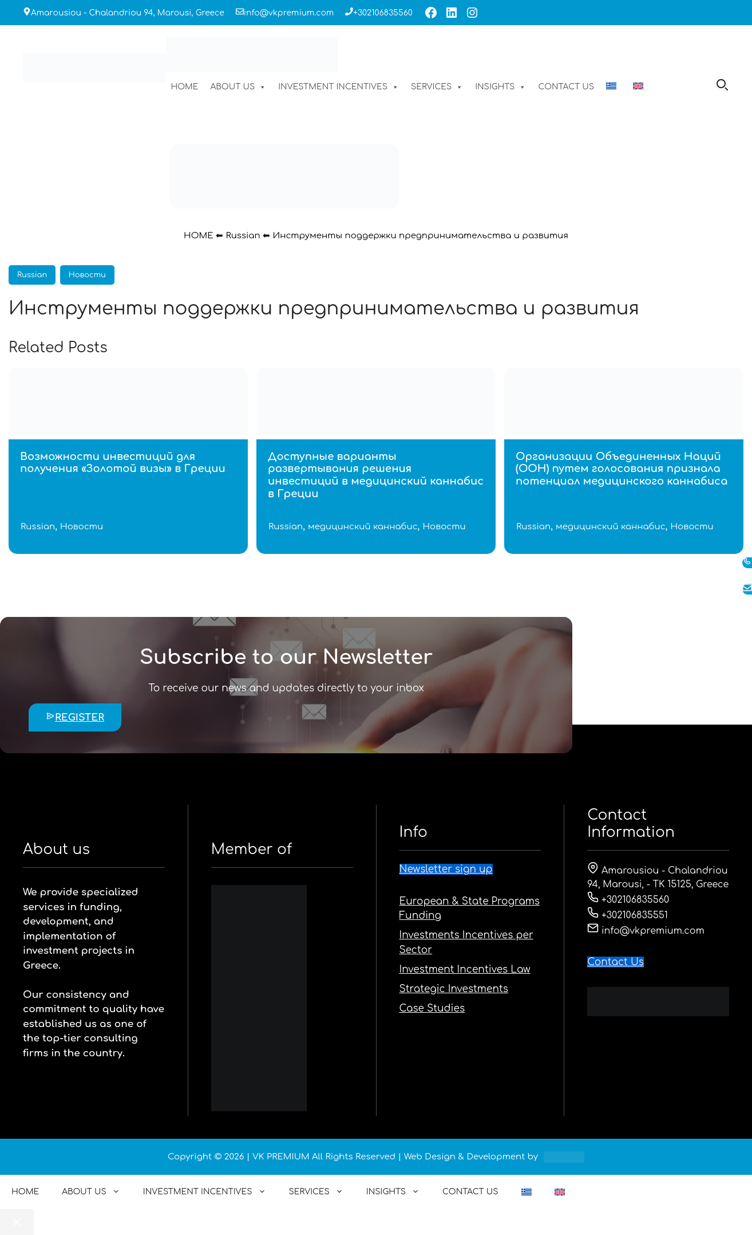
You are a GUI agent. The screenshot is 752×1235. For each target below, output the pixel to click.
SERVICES (437, 87)
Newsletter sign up (446, 869)
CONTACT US (566, 86)
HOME (184, 86)
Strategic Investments (453, 989)
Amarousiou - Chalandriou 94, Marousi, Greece (127, 13)
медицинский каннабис (363, 527)
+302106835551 (627, 915)
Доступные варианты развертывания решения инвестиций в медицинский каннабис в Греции (376, 475)
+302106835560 (383, 13)
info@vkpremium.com (289, 13)
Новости (87, 275)
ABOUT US (239, 87)
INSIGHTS (500, 87)
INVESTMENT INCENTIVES (338, 87)
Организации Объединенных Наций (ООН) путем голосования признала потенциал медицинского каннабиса (621, 469)
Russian (242, 236)
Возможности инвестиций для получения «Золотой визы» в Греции (122, 463)
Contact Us (615, 962)
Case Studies (432, 1008)
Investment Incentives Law (465, 969)
